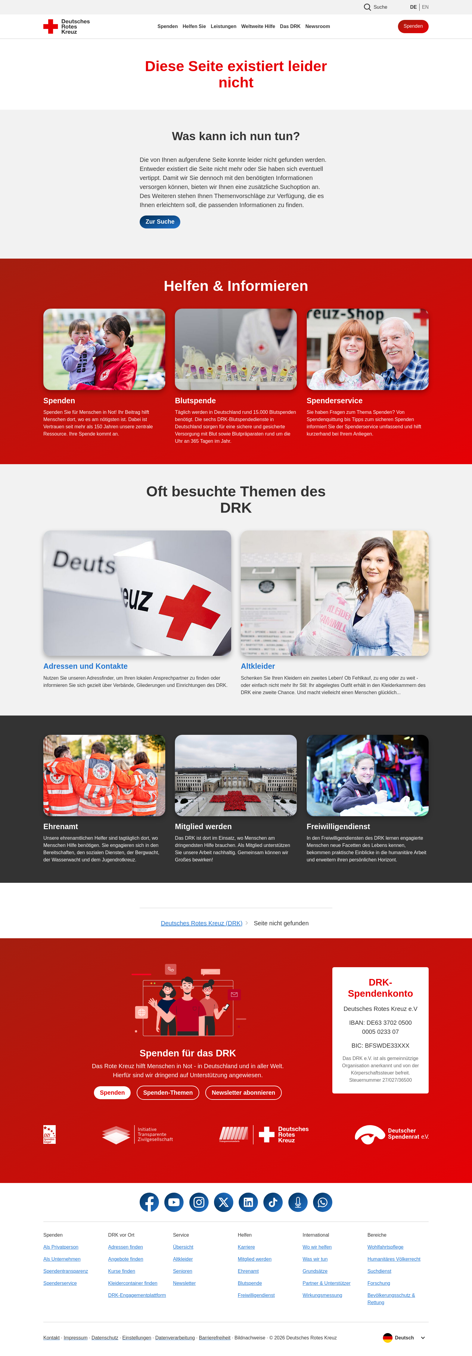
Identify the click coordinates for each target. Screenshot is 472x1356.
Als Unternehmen (62, 1259)
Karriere (246, 1247)
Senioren (182, 1271)
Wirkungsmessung (322, 1295)
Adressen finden (125, 1247)
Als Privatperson (61, 1247)
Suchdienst (379, 1271)
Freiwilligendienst (338, 827)
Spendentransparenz (65, 1271)
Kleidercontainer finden (132, 1283)
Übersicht (183, 1247)
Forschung (379, 1283)
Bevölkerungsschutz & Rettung (391, 1299)
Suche (375, 7)
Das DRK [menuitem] (290, 26)
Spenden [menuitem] (167, 26)
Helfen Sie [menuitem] (194, 26)
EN (425, 7)
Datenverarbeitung (175, 1337)
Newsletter (184, 1283)
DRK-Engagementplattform (137, 1295)
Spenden (413, 26)
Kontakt (51, 1337)
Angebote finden (125, 1259)
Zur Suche (160, 222)
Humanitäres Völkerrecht (394, 1259)
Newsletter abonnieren (244, 1092)
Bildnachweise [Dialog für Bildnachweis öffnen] (249, 1337)
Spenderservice (335, 400)
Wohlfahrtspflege (386, 1247)
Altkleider (258, 666)
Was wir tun (315, 1259)
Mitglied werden (203, 827)
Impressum (76, 1337)
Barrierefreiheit (215, 1337)
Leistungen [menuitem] (223, 26)
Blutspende (195, 400)
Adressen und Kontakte (85, 666)
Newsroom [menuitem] (318, 26)
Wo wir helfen (317, 1247)
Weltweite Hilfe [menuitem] (258, 26)
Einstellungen (136, 1337)
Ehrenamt (60, 827)
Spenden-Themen (167, 1092)
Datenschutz (105, 1337)
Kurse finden (121, 1271)
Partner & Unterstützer (326, 1283)
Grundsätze (315, 1271)
